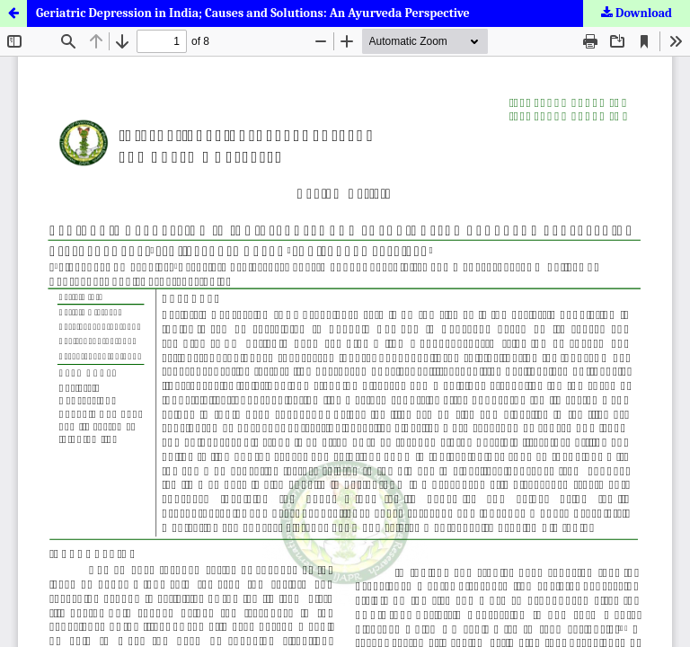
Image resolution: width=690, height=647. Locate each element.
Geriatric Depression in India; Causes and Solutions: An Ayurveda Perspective (253, 13)
